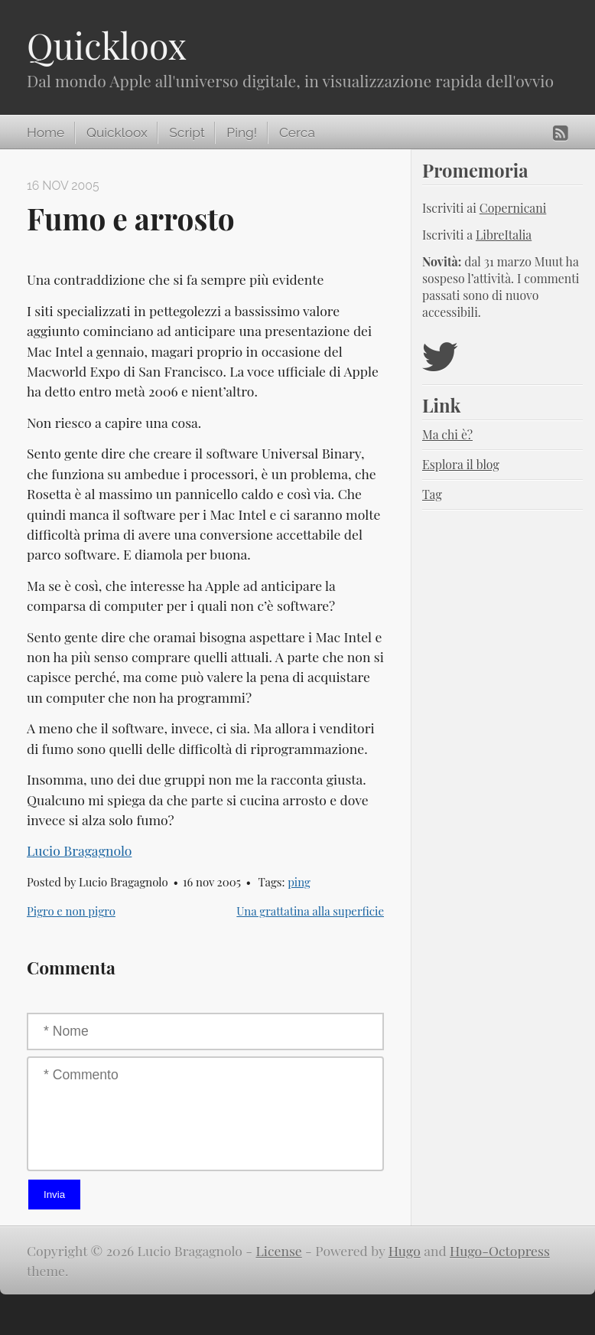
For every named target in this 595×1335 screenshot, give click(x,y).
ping (299, 881)
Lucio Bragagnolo (79, 850)
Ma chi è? (447, 434)
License (279, 1250)
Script (186, 132)
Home (45, 132)
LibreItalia (504, 235)
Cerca (297, 132)
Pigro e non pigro (71, 911)
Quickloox (107, 45)
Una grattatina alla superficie (310, 911)
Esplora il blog (460, 464)
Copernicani (513, 208)
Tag (432, 494)
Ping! (241, 132)
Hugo (405, 1250)
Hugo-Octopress (500, 1250)
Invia (54, 1194)
